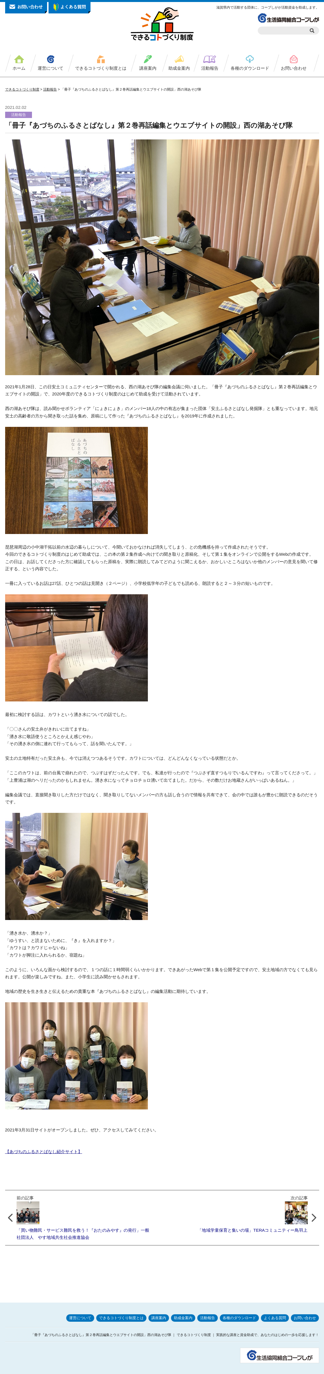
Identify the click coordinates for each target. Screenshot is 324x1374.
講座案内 (147, 68)
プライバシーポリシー (217, 1367)
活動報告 (209, 68)
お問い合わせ (294, 68)
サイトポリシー (252, 1367)
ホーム (19, 68)
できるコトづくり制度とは (100, 68)
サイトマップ (307, 1367)
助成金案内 (179, 68)
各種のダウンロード (250, 68)
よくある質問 (275, 1303)
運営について (50, 68)
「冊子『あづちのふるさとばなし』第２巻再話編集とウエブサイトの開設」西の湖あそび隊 (149, 125)
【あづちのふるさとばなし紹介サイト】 (43, 1151)
